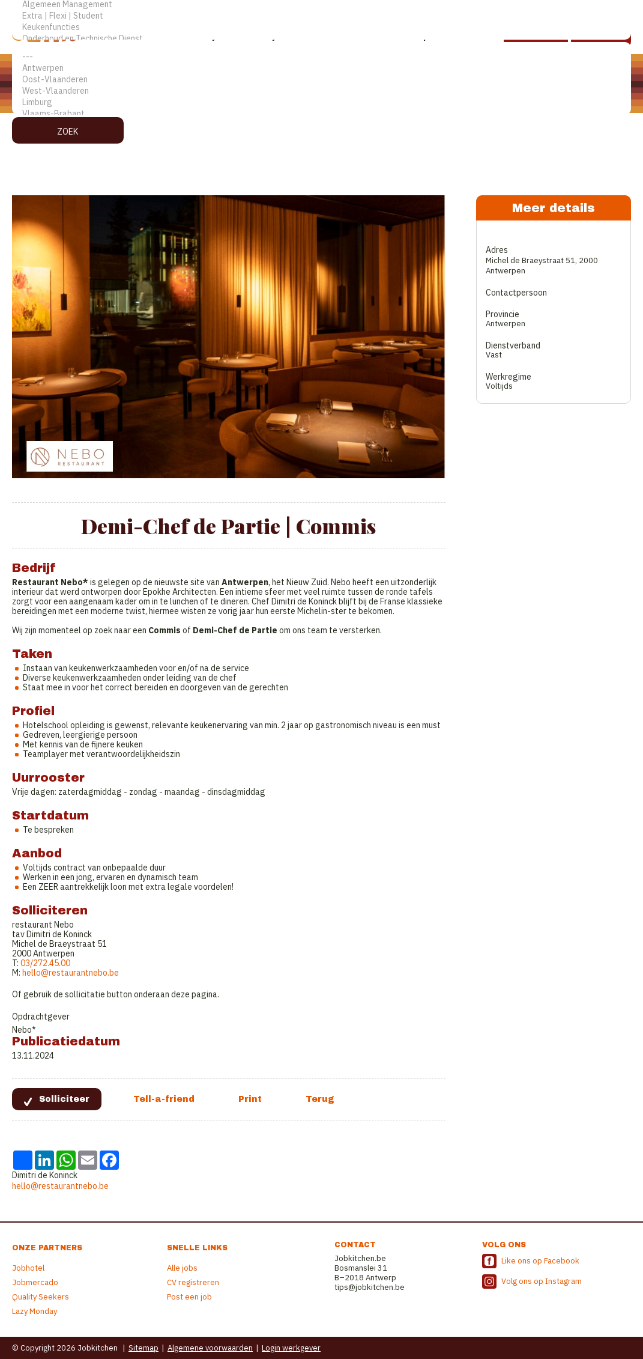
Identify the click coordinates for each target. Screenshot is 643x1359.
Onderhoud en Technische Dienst (321, 38)
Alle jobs (182, 1268)
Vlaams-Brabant (321, 114)
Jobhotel (28, 1268)
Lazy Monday (34, 1311)
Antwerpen (321, 68)
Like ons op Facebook (540, 1261)
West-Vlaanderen (321, 91)
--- (321, 56)
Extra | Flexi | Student (321, 16)
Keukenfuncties (321, 27)
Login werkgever (291, 1348)
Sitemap (143, 1348)
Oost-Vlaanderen (321, 79)
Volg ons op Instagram (541, 1281)
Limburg (321, 102)
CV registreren (193, 1282)
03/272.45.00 (44, 963)
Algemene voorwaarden (210, 1348)
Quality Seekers (40, 1297)
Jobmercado (35, 1282)
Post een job (189, 1297)
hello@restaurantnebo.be (70, 972)
